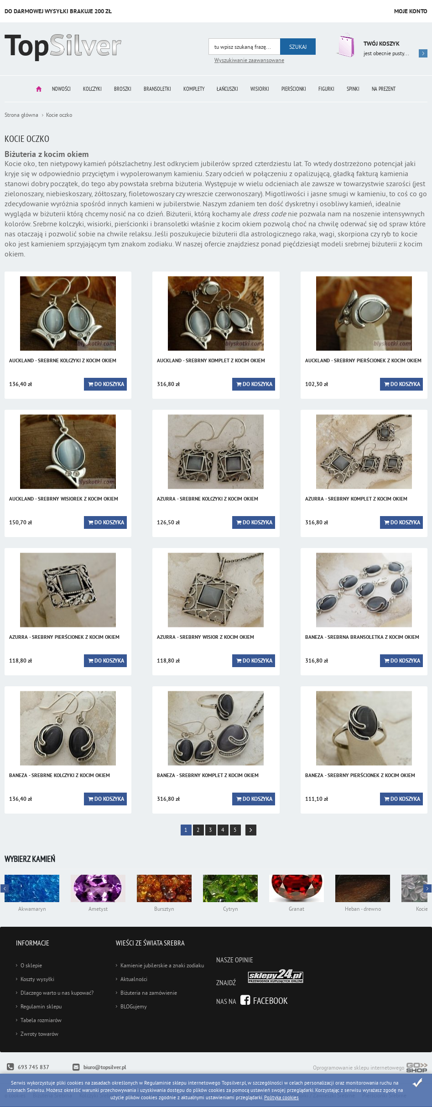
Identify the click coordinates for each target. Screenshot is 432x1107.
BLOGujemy (133, 1006)
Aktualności (133, 979)
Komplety (193, 88)
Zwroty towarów (39, 1033)
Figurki (326, 88)
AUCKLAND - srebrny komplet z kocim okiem (211, 360)
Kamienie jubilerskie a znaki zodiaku (162, 965)
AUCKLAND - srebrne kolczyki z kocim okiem (62, 360)
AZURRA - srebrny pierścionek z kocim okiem (64, 637)
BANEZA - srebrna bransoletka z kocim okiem (362, 637)
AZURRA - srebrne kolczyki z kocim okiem (207, 499)
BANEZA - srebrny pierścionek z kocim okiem (360, 775)
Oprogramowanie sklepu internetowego (370, 1068)
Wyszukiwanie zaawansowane (249, 60)
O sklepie (31, 965)
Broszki (122, 88)
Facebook (270, 1000)
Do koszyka (109, 384)
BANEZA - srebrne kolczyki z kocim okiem (59, 775)
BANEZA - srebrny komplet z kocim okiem (208, 775)
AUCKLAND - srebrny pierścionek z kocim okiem (363, 360)
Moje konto (410, 11)
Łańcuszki (227, 88)
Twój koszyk (382, 43)
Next (4, 888)
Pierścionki (293, 88)
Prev (427, 888)
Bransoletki (157, 88)
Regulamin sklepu (41, 1006)
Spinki (353, 88)
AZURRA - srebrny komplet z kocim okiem (356, 499)
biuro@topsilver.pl (104, 1067)
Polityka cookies (281, 1097)
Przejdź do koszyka (344, 44)
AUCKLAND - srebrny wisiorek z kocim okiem (63, 499)
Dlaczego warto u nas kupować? (57, 992)
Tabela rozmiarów (41, 1020)
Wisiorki (259, 88)
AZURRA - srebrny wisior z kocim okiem (205, 637)
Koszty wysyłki (37, 979)
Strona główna (39, 89)
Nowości (61, 88)
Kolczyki (92, 88)
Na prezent (384, 88)
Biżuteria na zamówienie (148, 992)
